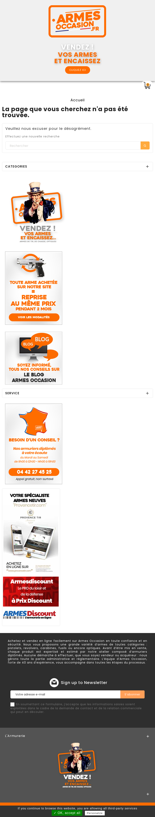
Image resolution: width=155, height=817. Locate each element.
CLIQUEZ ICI (77, 70)
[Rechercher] (77, 146)
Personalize (95, 813)
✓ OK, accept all (67, 813)
